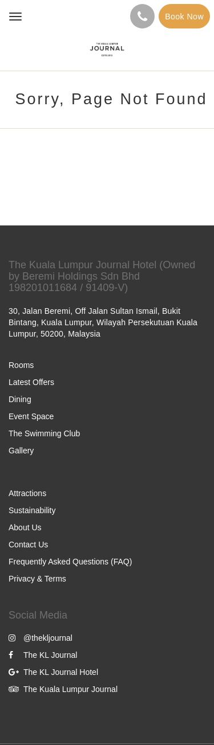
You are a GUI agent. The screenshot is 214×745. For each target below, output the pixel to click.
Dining (20, 399)
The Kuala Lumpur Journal (63, 689)
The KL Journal (43, 655)
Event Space (31, 416)
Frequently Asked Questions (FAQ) (70, 561)
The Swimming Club (44, 433)
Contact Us (28, 544)
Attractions (27, 493)
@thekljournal (40, 637)
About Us (25, 527)
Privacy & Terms (37, 578)
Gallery (21, 450)
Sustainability (32, 510)
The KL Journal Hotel (53, 672)
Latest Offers (31, 382)
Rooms (21, 365)
